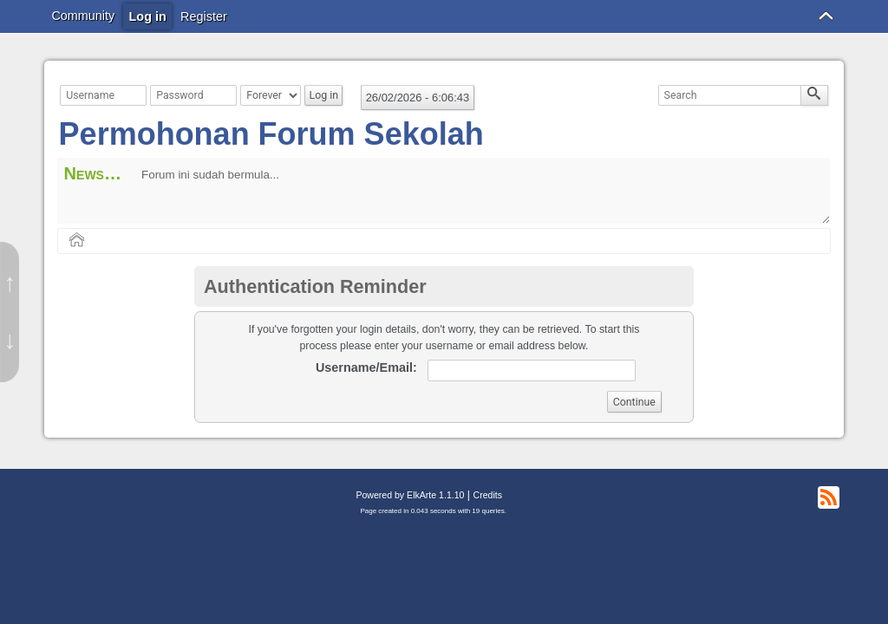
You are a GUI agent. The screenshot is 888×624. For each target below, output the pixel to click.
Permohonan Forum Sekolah (271, 134)
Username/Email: (366, 367)
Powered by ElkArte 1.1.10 (410, 495)
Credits (487, 495)
